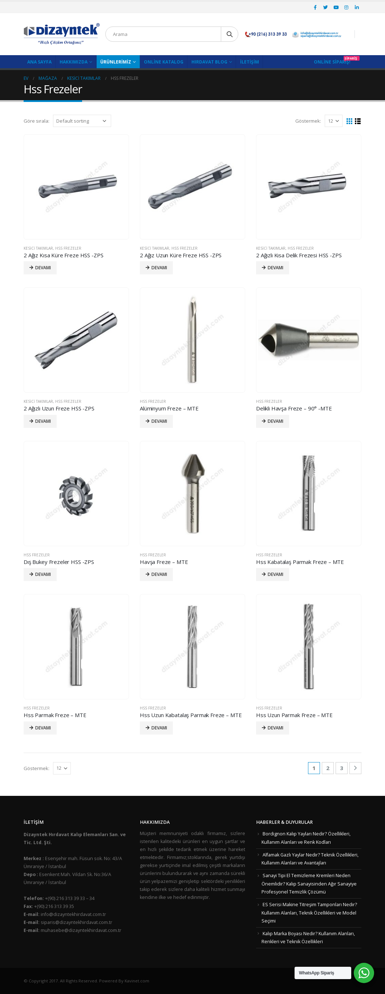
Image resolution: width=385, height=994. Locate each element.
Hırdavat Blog (209, 62)
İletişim (249, 62)
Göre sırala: (36, 121)
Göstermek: (308, 121)
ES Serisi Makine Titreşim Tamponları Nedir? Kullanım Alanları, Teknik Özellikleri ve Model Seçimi (309, 912)
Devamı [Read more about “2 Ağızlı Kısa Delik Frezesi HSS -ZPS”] (275, 268)
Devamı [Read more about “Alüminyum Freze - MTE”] (159, 421)
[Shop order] (82, 121)
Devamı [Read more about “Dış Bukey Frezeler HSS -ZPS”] (43, 574)
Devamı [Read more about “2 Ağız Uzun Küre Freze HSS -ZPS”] (159, 268)
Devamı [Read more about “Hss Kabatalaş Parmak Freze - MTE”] (275, 574)
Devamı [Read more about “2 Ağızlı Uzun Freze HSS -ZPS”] (43, 421)
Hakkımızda (74, 62)
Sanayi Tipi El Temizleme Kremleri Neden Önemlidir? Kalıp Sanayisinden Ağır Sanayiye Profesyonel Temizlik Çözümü (309, 883)
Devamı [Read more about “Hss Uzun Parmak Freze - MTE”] (275, 728)
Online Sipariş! (332, 62)
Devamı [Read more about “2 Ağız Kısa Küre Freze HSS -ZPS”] (43, 268)
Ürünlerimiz (115, 62)
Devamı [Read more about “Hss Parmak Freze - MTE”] (43, 728)
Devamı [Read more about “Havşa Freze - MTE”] (159, 574)
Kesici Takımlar (38, 248)
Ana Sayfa (39, 62)
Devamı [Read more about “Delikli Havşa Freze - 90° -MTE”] (275, 421)
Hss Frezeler (68, 248)
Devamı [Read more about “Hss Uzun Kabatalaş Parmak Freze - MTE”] (159, 728)
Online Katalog (163, 62)
